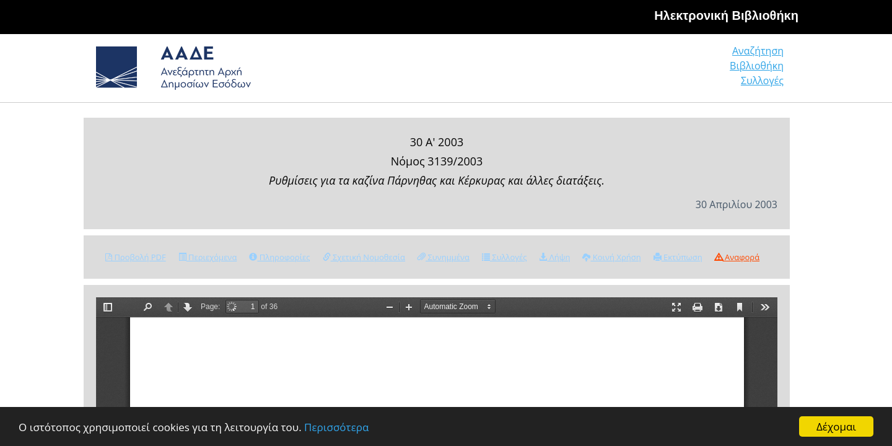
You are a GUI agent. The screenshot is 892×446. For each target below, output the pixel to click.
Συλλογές (763, 71)
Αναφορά (737, 257)
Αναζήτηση (594, 71)
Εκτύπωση (678, 257)
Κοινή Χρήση (611, 257)
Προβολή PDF (135, 257)
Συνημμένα (444, 257)
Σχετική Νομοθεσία (364, 257)
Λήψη (554, 257)
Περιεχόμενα (207, 257)
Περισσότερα (336, 427)
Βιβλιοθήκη (681, 71)
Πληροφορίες (279, 257)
